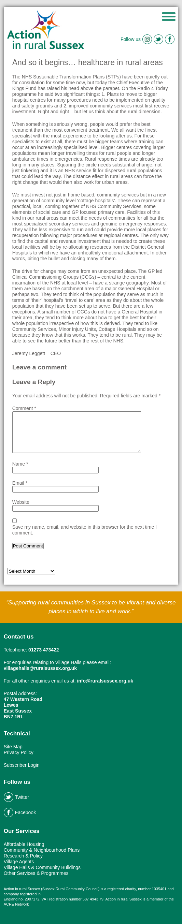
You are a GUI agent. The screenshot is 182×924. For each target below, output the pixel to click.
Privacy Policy (18, 752)
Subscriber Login (22, 765)
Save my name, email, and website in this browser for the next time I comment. (84, 530)
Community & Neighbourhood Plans (42, 850)
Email (19, 483)
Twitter (16, 797)
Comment (24, 408)
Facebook (20, 812)
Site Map (13, 746)
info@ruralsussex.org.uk (105, 681)
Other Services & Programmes (36, 873)
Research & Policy (23, 856)
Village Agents (19, 861)
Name (20, 464)
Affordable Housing (24, 844)
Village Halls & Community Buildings (42, 867)
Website (20, 502)
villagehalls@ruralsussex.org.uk (40, 668)
